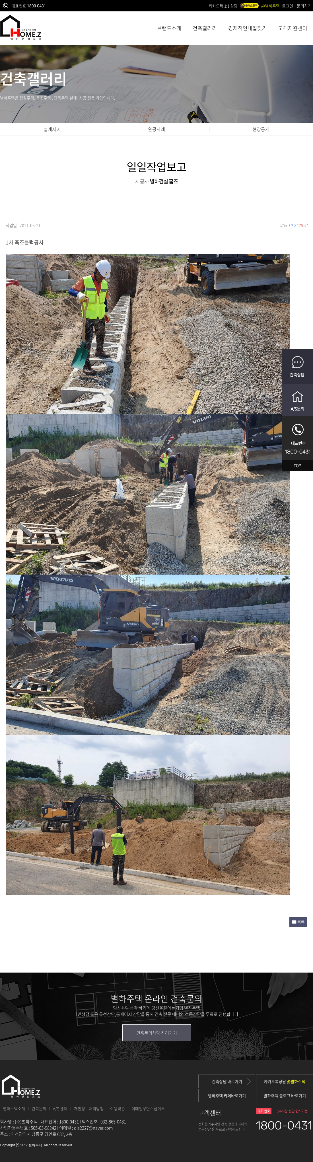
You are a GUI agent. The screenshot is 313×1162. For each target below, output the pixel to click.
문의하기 (304, 6)
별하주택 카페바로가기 (227, 1095)
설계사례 (52, 129)
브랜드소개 (169, 28)
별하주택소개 (14, 1108)
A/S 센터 (60, 1108)
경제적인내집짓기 (247, 28)
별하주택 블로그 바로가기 (284, 1095)
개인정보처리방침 (89, 1108)
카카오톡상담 (284, 1081)
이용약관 (117, 1108)
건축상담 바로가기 (231, 1081)
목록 (298, 922)
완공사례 (156, 129)
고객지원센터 (292, 28)
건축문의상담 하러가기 (156, 1033)
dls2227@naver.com (93, 1128)
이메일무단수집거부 (148, 1108)
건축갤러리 (205, 28)
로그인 (287, 6)
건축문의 (39, 1108)
